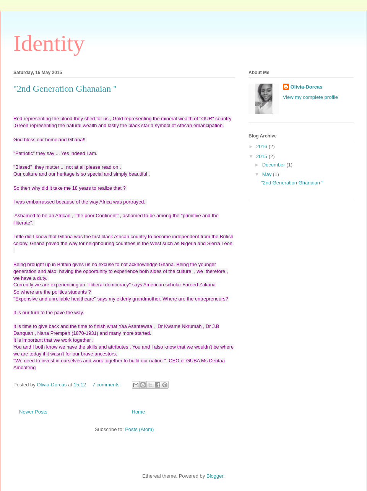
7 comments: (107, 385)
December (274, 165)
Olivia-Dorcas (307, 87)
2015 (262, 156)
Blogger (214, 476)
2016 (262, 146)
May (267, 174)
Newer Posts (33, 412)
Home (138, 412)
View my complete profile (310, 97)
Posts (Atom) (139, 429)
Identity (49, 43)
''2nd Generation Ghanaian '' (65, 89)
